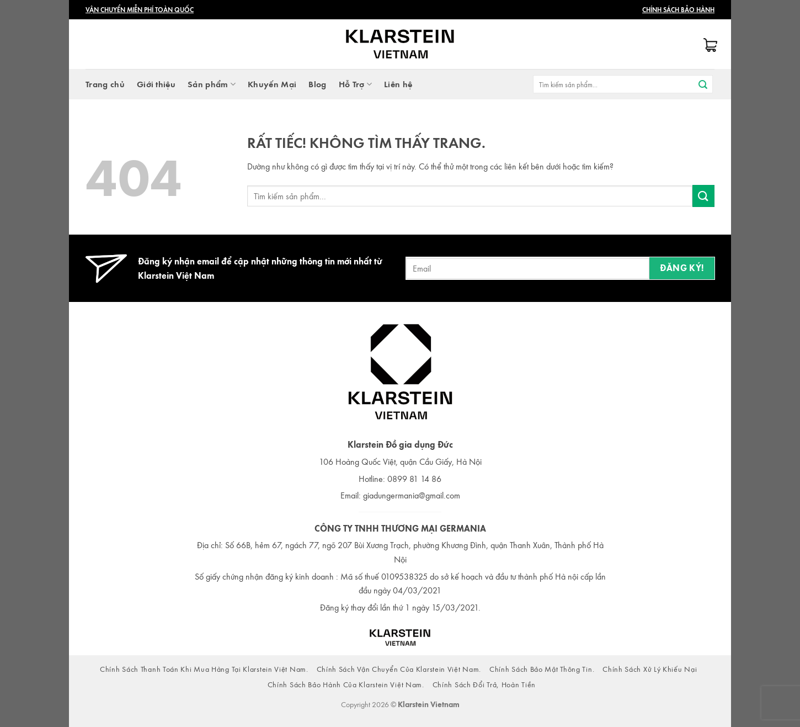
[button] (708, 46)
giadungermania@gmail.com (411, 495)
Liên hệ (398, 84)
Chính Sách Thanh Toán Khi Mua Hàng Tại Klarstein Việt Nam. (204, 669)
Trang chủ (105, 84)
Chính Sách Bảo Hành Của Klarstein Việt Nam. (346, 684)
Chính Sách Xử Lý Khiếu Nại (649, 669)
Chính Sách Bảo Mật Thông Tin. (541, 669)
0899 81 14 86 (414, 479)
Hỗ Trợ (355, 84)
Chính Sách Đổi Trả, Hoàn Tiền (484, 684)
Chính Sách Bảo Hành (678, 9)
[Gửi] (703, 84)
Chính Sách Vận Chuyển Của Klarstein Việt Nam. (399, 669)
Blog (317, 84)
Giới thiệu (156, 84)
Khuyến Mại (272, 84)
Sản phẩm (212, 84)
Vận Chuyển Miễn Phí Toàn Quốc (140, 9)
